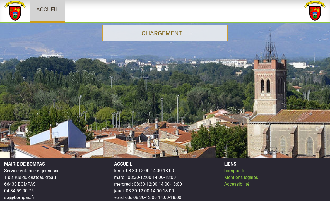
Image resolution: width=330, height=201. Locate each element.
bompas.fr (234, 170)
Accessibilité (236, 184)
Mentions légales (241, 177)
